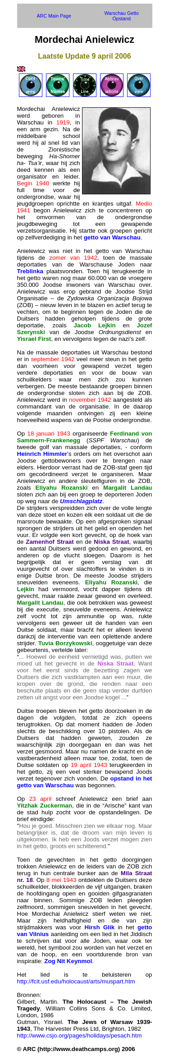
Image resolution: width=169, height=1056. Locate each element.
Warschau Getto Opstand (121, 15)
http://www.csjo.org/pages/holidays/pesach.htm (79, 1035)
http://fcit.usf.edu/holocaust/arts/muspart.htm (76, 981)
